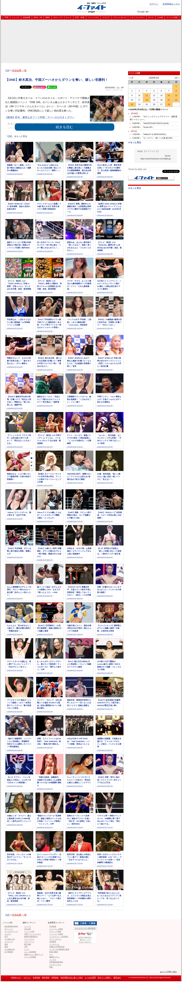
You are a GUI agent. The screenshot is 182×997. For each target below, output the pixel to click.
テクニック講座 (55, 931)
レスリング (8, 942)
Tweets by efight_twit (137, 169)
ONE (9, 136)
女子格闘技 (8, 952)
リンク (26, 949)
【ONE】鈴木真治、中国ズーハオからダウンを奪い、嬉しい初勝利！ (56, 79)
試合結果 (26, 17)
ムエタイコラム (55, 965)
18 (147, 100)
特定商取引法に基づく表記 (72, 977)
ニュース (15, 17)
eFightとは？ (16, 977)
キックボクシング (11, 931)
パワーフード (29, 942)
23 (132, 104)
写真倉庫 (52, 942)
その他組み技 (9, 949)
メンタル (52, 959)
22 (176, 100)
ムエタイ (7, 934)
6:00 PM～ (151, 123)
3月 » (177, 78)
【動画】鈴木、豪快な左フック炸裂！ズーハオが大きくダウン (39, 117)
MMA (47, 17)
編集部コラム (54, 957)
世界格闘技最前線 (56, 962)
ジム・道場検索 (30, 952)
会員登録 (36, 977)
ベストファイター (137, 17)
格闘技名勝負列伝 (31, 936)
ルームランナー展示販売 (85, 928)
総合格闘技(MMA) (11, 926)
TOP (6, 17)
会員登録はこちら (171, 4)
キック (69, 17)
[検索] (152, 11)
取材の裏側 (53, 952)
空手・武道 (79, 17)
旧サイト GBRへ (104, 977)
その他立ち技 (9, 939)
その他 (160, 17)
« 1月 (131, 78)
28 (169, 104)
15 (176, 95)
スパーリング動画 (56, 929)
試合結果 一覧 (19, 70)
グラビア (106, 17)
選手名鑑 (27, 944)
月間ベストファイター (32, 934)
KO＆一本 (38, 17)
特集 (51, 967)
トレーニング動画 (56, 934)
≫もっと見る (134, 142)
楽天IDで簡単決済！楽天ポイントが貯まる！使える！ (85, 937)
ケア (51, 954)
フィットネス (93, 17)
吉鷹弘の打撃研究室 (57, 947)
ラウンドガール (119, 17)
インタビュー (54, 944)
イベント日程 (171, 17)
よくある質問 (90, 977)
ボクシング (58, 17)
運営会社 (117, 977)
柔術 (6, 947)
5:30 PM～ (153, 138)
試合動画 (52, 926)
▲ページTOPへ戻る (168, 972)
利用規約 (55, 977)
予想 (26, 947)
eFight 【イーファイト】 (148, 151)
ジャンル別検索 (30, 957)
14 (169, 95)
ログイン (154, 4)
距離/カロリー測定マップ (33, 954)
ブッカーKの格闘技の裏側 (59, 949)
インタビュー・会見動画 (58, 936)
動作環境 (45, 977)
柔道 (6, 944)
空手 (6, 936)
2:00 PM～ (150, 134)
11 (147, 95)
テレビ (151, 17)
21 (169, 100)
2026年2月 (154, 78)
